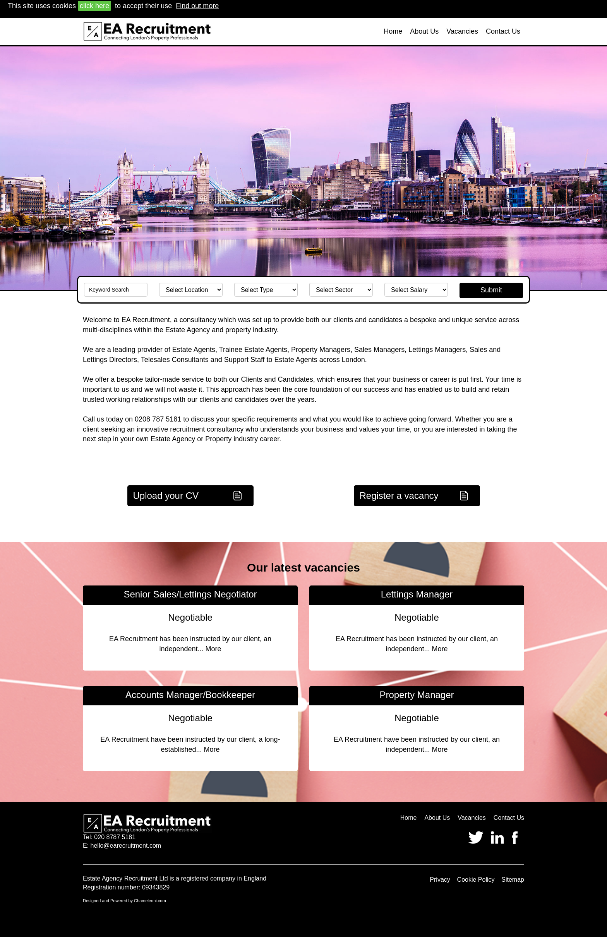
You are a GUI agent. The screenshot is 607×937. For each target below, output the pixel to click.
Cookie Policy (476, 879)
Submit (491, 290)
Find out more (197, 6)
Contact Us (503, 31)
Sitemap (512, 879)
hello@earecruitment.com (126, 845)
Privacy (440, 879)
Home (393, 31)
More (213, 649)
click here (94, 6)
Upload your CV (166, 495)
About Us (424, 31)
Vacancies (462, 31)
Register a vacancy (399, 495)
